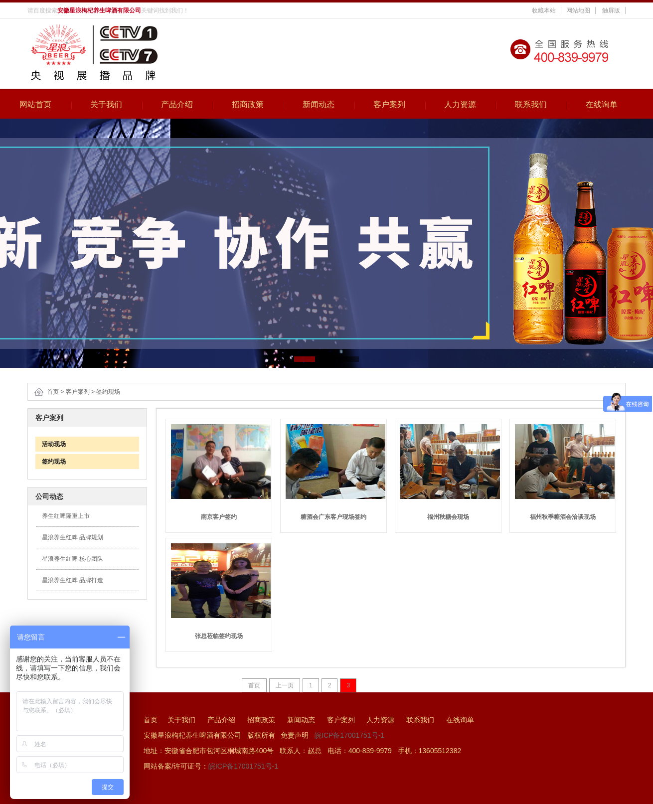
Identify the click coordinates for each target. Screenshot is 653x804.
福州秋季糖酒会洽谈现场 (563, 516)
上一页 (285, 685)
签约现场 (108, 391)
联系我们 (531, 104)
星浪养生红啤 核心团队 (72, 558)
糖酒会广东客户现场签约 (333, 516)
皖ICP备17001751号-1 (349, 735)
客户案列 (389, 104)
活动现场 (50, 444)
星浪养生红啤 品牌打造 (72, 580)
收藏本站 (544, 10)
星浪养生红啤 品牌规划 (72, 537)
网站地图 (578, 10)
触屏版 (611, 10)
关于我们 (106, 104)
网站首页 (35, 104)
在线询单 (602, 104)
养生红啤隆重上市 (66, 515)
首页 (53, 391)
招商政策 (248, 104)
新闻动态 (318, 104)
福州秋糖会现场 (448, 516)
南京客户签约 (219, 516)
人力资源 (460, 104)
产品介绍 (177, 104)
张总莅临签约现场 (219, 636)
